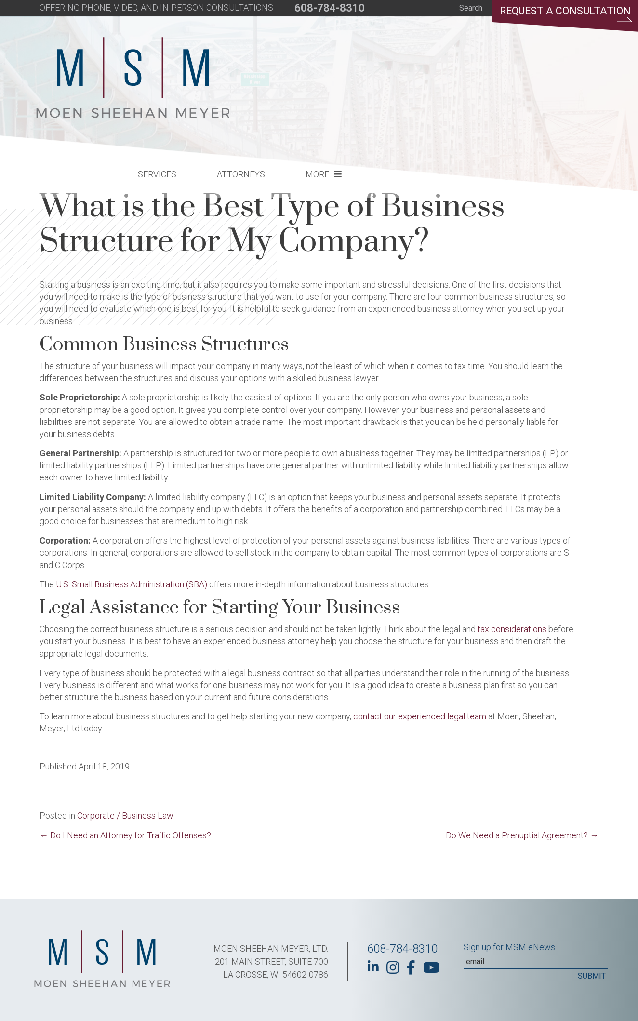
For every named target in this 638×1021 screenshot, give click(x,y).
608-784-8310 (329, 8)
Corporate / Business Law (125, 815)
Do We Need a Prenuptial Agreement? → (522, 835)
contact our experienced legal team (419, 716)
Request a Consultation (564, 16)
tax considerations (512, 629)
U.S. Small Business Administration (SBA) (131, 584)
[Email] (536, 962)
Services (316, 70)
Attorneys (400, 70)
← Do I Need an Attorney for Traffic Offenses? (125, 835)
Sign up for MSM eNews (509, 947)
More (476, 70)
